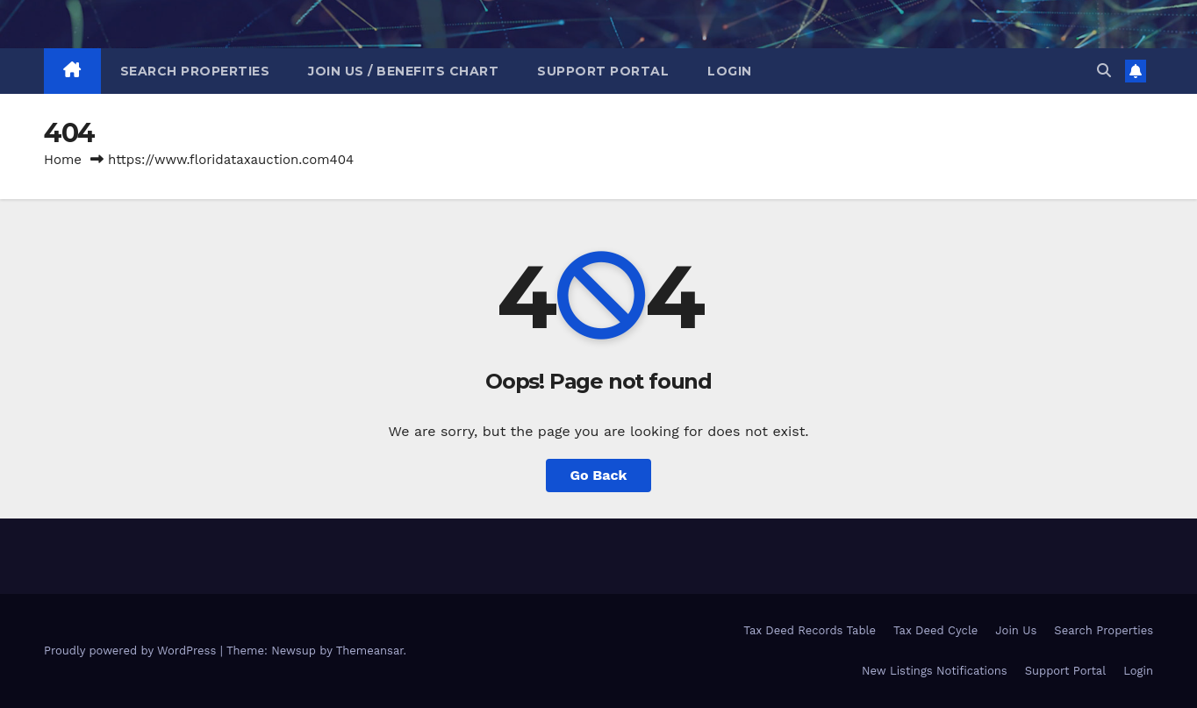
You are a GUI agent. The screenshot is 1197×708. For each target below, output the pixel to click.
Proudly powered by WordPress (132, 650)
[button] (1104, 70)
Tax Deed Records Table (809, 630)
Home (63, 160)
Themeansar (370, 650)
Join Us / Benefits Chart (403, 71)
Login (729, 71)
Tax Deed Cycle (935, 630)
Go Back (598, 475)
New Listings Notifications (934, 670)
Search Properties (195, 71)
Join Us (1015, 630)
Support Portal (603, 71)
